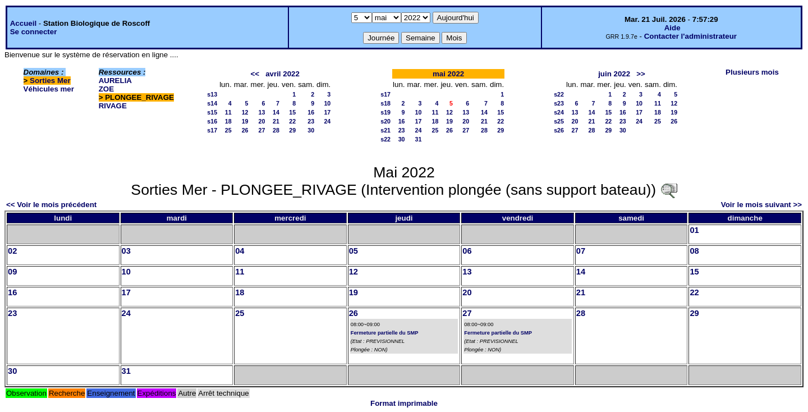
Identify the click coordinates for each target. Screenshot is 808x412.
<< (254, 74)
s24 (559, 112)
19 (245, 121)
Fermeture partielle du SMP (385, 333)
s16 (212, 121)
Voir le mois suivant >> (761, 204)
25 (228, 130)
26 (245, 130)
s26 (559, 130)
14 (276, 112)
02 (12, 250)
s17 (212, 130)
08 (694, 250)
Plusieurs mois (752, 72)
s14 (212, 103)
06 (466, 250)
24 (327, 121)
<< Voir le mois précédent (51, 204)
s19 (385, 112)
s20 (385, 121)
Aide (672, 28)
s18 (385, 103)
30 (310, 130)
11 (228, 112)
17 (327, 112)
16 (310, 112)
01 (694, 230)
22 (292, 121)
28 (276, 130)
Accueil (23, 23)
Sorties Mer (50, 80)
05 (353, 250)
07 (580, 250)
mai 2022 (448, 74)
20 (262, 121)
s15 (212, 112)
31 (418, 139)
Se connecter (33, 32)
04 (239, 250)
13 (262, 112)
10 (327, 103)
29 (292, 130)
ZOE (106, 89)
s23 (559, 103)
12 (245, 112)
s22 (385, 139)
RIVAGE (113, 106)
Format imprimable (404, 403)
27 (262, 130)
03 (126, 250)
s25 (559, 121)
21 (276, 121)
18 (228, 121)
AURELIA (115, 80)
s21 (385, 130)
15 (292, 112)
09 (12, 271)
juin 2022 (614, 74)
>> (640, 74)
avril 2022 (282, 74)
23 (310, 121)
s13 (212, 94)
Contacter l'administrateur (690, 36)
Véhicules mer (49, 89)
